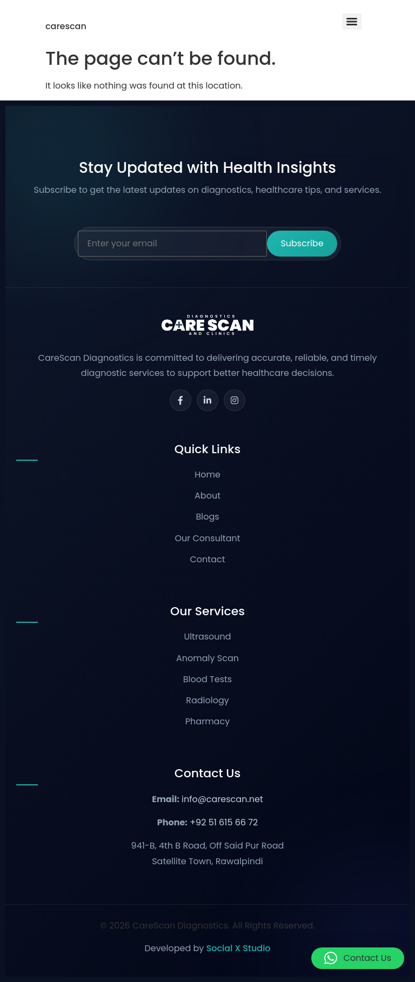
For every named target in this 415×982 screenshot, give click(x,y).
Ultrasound (207, 636)
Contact (207, 559)
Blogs (207, 516)
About (207, 495)
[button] (357, 958)
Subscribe (301, 243)
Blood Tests (207, 679)
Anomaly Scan (207, 658)
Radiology (207, 700)
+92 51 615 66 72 (224, 822)
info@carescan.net (222, 799)
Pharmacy (207, 721)
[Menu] (352, 22)
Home (207, 474)
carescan (65, 26)
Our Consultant (207, 538)
